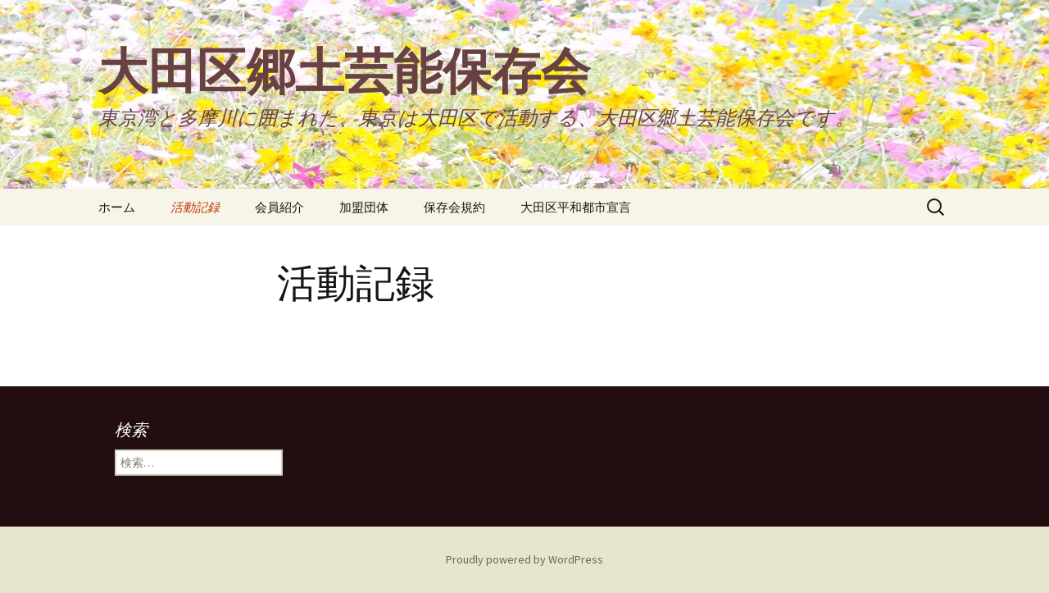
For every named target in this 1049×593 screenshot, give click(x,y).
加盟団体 (363, 207)
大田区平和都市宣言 (575, 207)
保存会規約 (454, 207)
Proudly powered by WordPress (524, 559)
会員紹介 (279, 207)
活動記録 (195, 207)
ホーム (116, 207)
